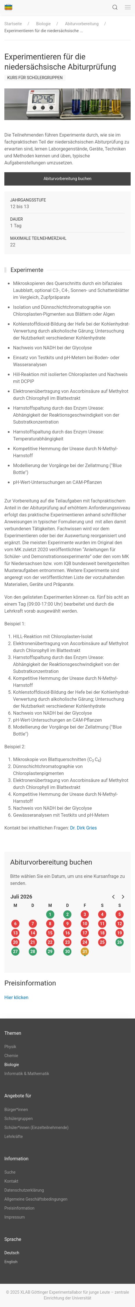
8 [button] (50, 923)
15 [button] (50, 933)
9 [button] (67, 923)
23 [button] (67, 942)
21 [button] (32, 942)
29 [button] (50, 951)
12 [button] (119, 923)
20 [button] (15, 942)
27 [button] (15, 951)
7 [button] (33, 923)
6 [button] (15, 923)
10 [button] (84, 923)
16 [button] (67, 933)
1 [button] (50, 914)
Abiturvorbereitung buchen (67, 178)
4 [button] (102, 914)
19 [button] (119, 933)
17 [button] (84, 933)
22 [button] (50, 942)
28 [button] (32, 951)
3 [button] (85, 914)
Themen (12, 1033)
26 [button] (119, 942)
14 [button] (32, 933)
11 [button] (102, 923)
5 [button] (119, 914)
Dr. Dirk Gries (83, 828)
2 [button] (67, 914)
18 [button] (102, 933)
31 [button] (84, 951)
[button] (113, 896)
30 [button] (67, 951)
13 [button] (15, 933)
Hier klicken (16, 997)
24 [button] (84, 942)
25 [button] (102, 942)
